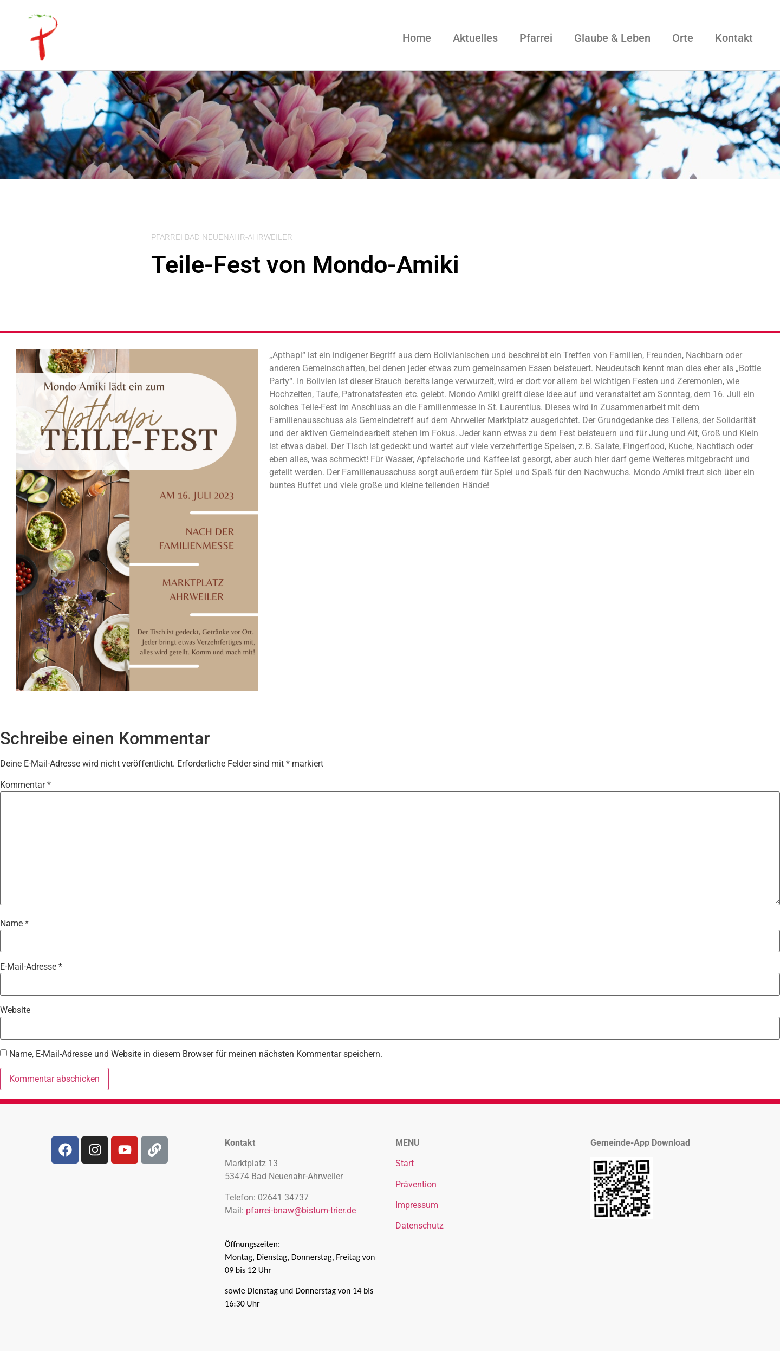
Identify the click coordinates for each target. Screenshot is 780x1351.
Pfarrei (535, 37)
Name (14, 923)
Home (416, 37)
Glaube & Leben (612, 37)
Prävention (416, 1184)
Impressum (416, 1205)
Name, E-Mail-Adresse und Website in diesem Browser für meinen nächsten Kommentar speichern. (195, 1054)
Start (404, 1163)
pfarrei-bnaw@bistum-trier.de (301, 1210)
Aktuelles (475, 37)
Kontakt (734, 37)
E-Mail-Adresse (31, 967)
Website (15, 1010)
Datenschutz (419, 1225)
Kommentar (25, 785)
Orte (682, 37)
